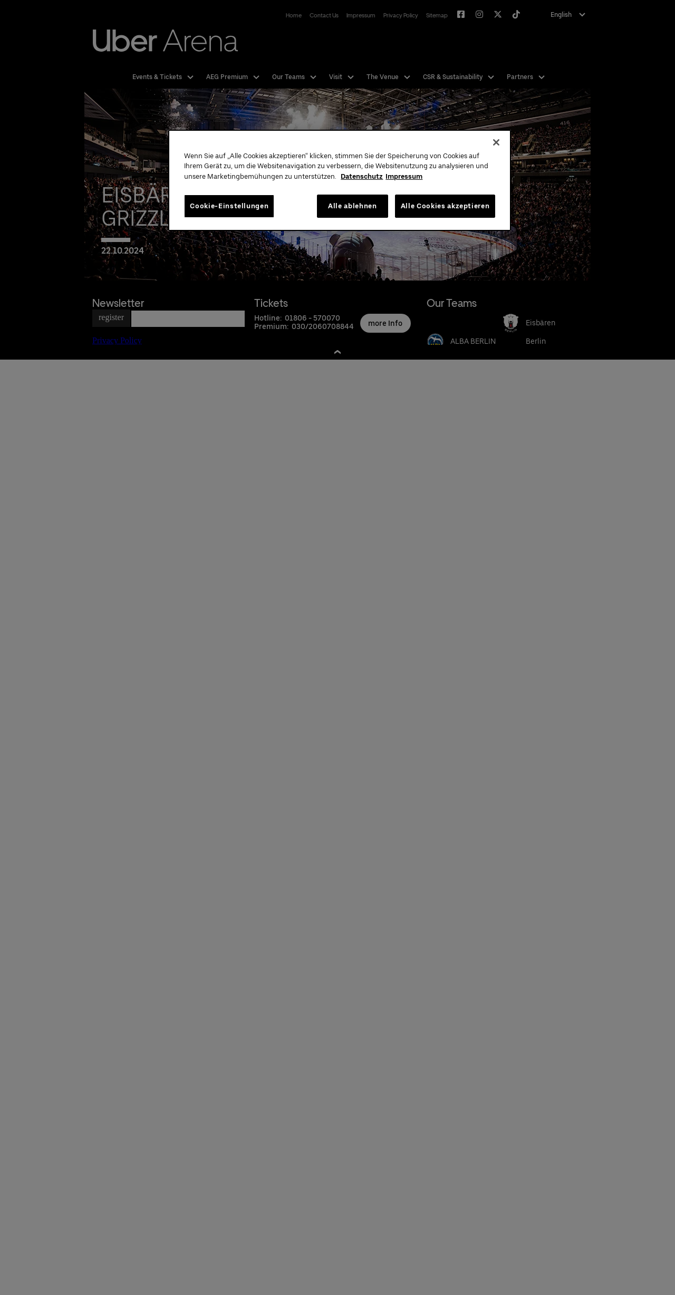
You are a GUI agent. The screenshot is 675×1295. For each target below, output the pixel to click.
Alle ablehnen (352, 206)
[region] (339, 180)
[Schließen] (496, 142)
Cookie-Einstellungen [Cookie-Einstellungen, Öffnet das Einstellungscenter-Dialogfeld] (229, 206)
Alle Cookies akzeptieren (445, 206)
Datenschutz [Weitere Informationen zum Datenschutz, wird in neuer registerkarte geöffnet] (362, 176)
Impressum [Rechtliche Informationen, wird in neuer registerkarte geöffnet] (403, 176)
